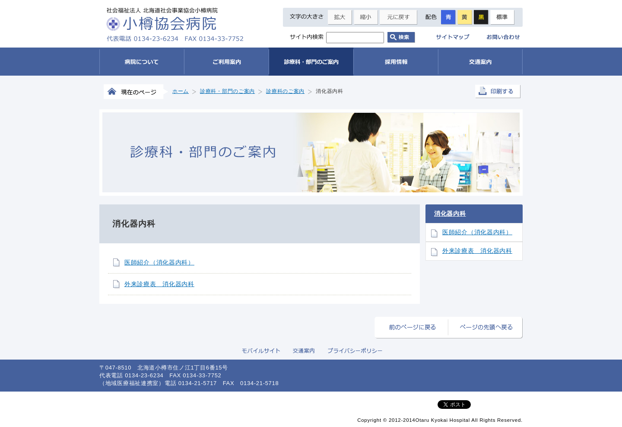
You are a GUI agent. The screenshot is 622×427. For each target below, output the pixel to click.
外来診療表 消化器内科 (159, 283)
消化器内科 (450, 213)
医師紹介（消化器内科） (159, 262)
